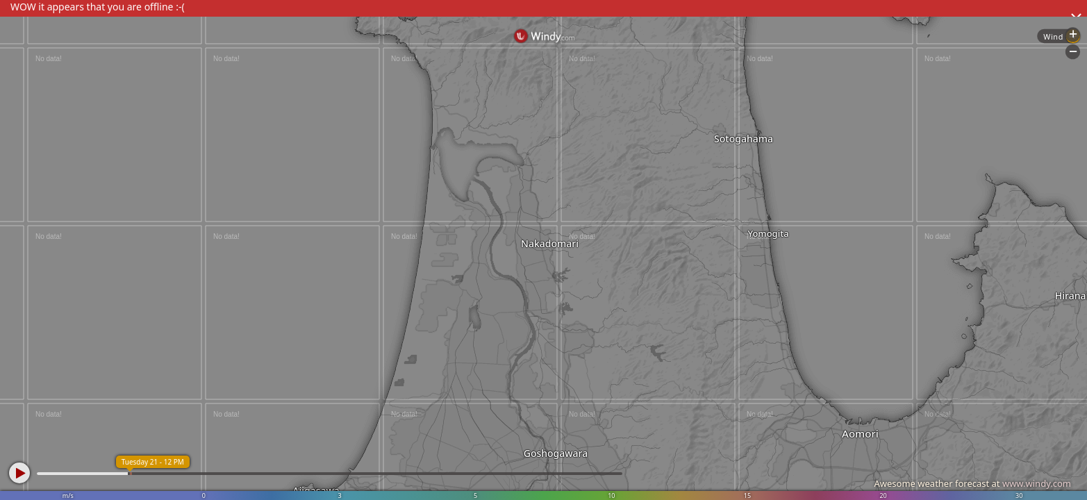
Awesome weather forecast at (972, 483)
